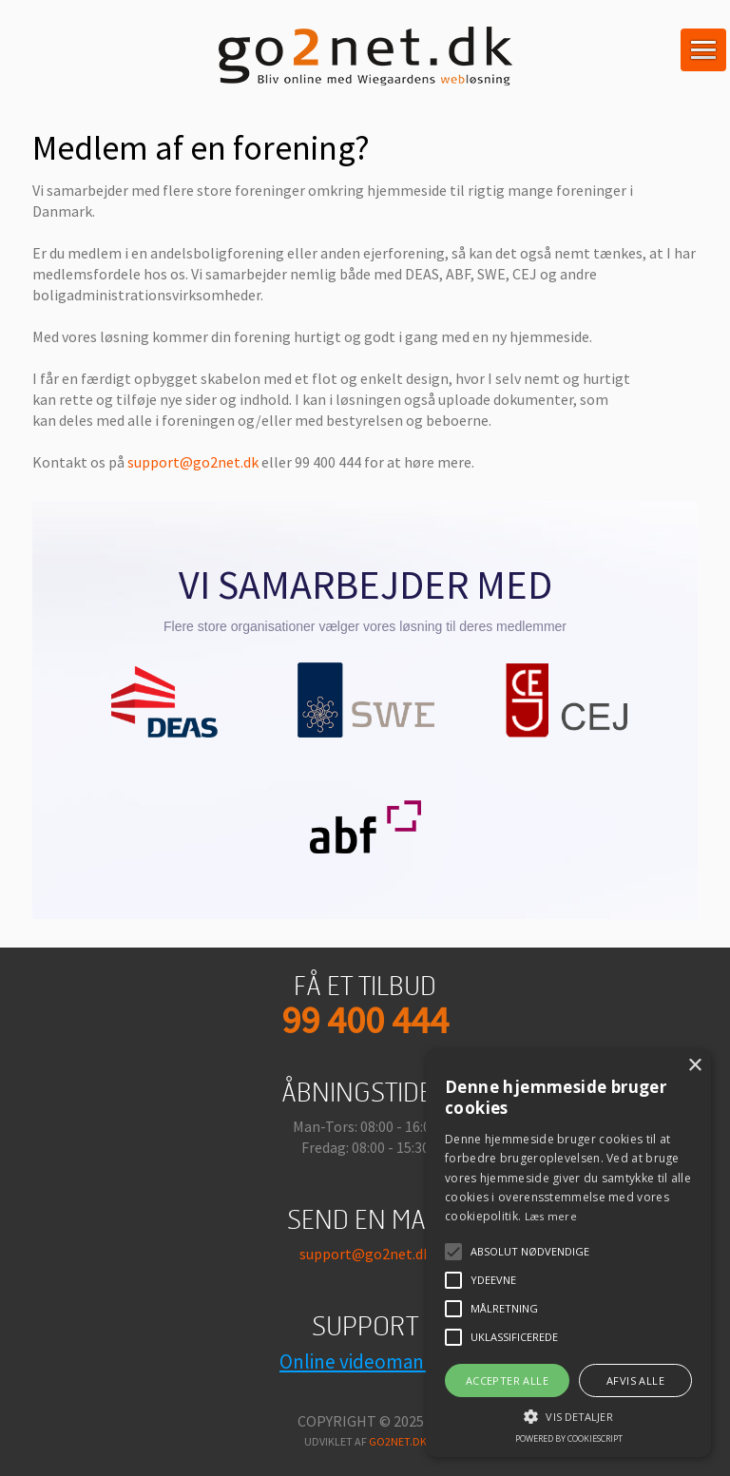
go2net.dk (398, 1441)
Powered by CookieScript (569, 1438)
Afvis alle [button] (635, 1380)
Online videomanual (365, 1361)
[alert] (568, 1253)
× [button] (694, 1066)
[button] (568, 1415)
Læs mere (551, 1216)
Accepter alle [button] (507, 1380)
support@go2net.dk (193, 461)
